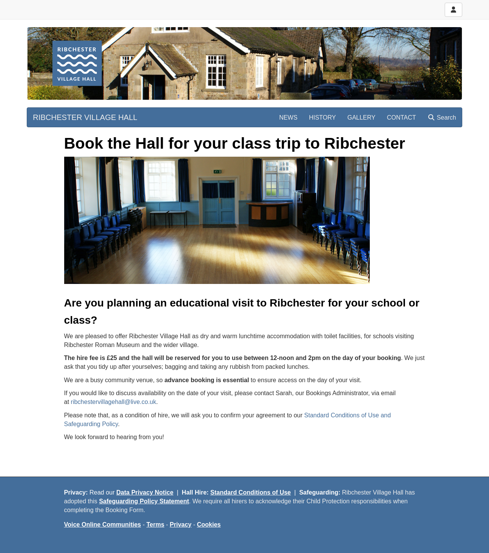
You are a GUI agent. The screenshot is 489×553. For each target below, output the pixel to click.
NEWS (288, 117)
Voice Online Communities (102, 524)
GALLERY (361, 117)
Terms (155, 524)
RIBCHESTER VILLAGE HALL (85, 117)
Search (441, 117)
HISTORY (322, 117)
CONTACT (401, 117)
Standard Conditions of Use (250, 492)
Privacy (180, 524)
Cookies (209, 524)
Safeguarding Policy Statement (144, 501)
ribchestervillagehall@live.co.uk (113, 402)
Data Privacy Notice (145, 492)
